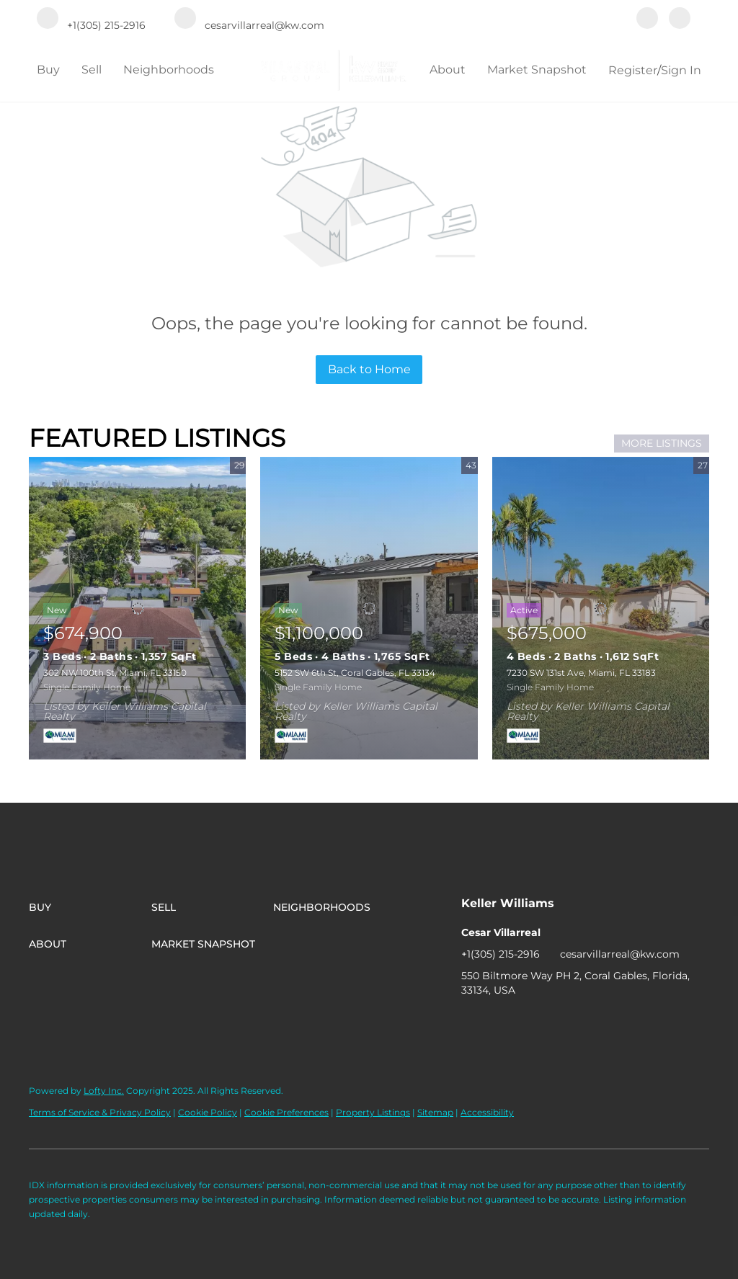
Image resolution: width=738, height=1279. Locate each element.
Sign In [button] (681, 70)
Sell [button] (91, 69)
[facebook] (647, 19)
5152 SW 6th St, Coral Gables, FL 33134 (355, 672)
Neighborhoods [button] (168, 69)
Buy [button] (48, 69)
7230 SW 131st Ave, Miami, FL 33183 (581, 672)
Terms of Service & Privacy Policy (100, 1112)
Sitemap (435, 1112)
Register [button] (632, 70)
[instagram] (679, 19)
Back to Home (369, 369)
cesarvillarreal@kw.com (620, 954)
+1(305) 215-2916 (500, 954)
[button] (90, 907)
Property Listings (373, 1112)
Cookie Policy (207, 1112)
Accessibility (487, 1112)
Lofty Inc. (104, 1090)
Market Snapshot (537, 69)
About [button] (448, 69)
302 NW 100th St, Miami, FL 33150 (115, 672)
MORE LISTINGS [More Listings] (661, 443)
